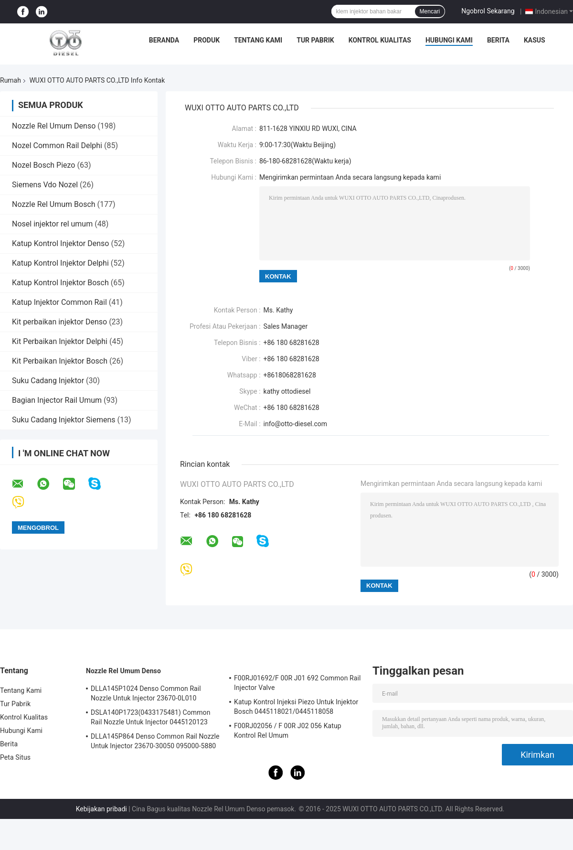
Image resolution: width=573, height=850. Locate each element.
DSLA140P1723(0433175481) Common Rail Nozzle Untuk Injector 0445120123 (151, 717)
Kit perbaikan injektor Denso (59, 321)
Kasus (534, 40)
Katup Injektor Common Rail (59, 302)
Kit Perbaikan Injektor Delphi (59, 341)
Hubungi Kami (449, 40)
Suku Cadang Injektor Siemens (64, 419)
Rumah (10, 80)
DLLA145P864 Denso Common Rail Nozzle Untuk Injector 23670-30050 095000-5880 (155, 741)
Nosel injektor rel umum (52, 223)
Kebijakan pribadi (101, 809)
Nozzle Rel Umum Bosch (54, 204)
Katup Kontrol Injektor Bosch (60, 282)
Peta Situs (15, 757)
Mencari (430, 11)
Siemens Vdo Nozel (45, 184)
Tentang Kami (258, 40)
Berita (498, 40)
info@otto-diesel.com (295, 424)
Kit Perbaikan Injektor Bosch (59, 361)
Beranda (164, 40)
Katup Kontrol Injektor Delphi (60, 263)
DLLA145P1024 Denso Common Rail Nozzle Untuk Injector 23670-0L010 (146, 693)
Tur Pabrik (315, 40)
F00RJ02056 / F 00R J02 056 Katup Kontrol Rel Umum (287, 730)
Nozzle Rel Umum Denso (54, 125)
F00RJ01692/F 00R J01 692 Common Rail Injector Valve (297, 682)
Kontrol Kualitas (380, 40)
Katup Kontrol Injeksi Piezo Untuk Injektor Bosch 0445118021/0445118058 (296, 706)
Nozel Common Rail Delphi (57, 145)
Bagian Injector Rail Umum (57, 400)
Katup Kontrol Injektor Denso (60, 243)
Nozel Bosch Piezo (43, 165)
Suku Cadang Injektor (49, 380)
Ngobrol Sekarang (487, 11)
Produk (206, 40)
